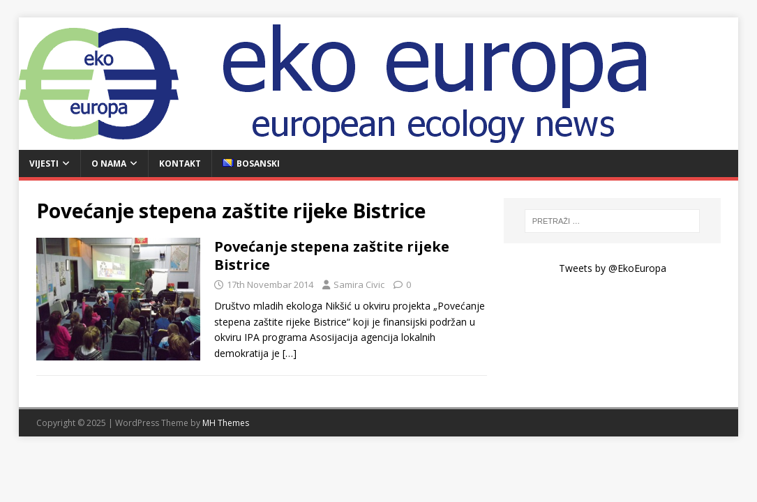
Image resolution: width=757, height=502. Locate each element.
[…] (290, 353)
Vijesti (44, 163)
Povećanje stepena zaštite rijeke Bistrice (331, 255)
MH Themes (225, 423)
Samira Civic (358, 284)
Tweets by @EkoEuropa (612, 268)
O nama (108, 163)
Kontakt (180, 163)
